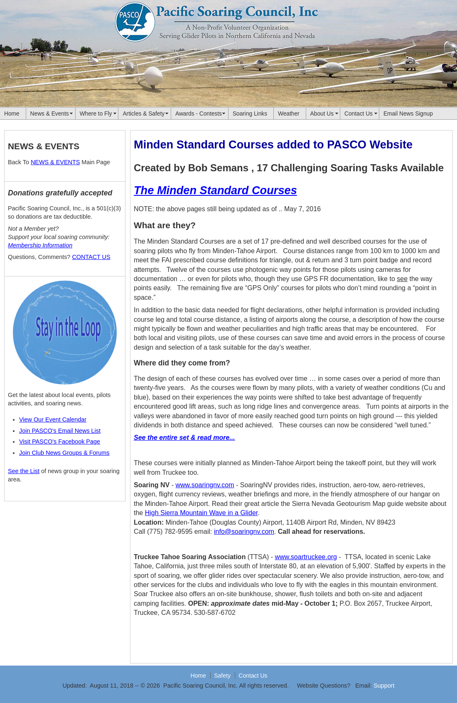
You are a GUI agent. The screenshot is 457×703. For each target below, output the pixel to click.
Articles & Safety (144, 114)
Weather (289, 114)
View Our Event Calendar (52, 419)
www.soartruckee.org (306, 556)
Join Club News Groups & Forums (64, 452)
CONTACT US (91, 257)
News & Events (49, 114)
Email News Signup (408, 114)
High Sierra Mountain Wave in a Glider (201, 512)
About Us (322, 114)
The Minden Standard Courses (215, 190)
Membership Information (40, 245)
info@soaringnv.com (244, 531)
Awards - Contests (198, 114)
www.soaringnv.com (204, 484)
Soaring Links (250, 114)
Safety (222, 675)
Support (383, 685)
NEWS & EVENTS (55, 162)
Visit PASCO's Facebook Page (59, 441)
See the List (23, 471)
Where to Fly (96, 114)
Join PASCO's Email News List (60, 430)
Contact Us (358, 114)
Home (12, 114)
